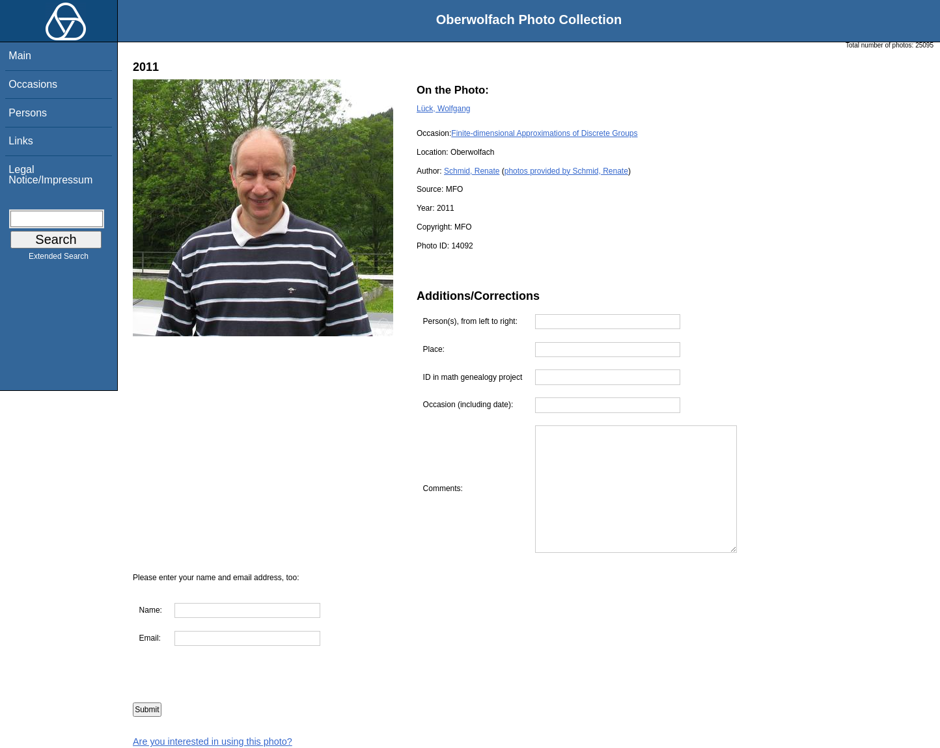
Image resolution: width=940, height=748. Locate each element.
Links (20, 140)
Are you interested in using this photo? (212, 741)
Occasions (32, 84)
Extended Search (59, 259)
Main (19, 55)
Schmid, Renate (471, 171)
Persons (27, 112)
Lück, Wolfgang (444, 108)
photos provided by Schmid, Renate (566, 171)
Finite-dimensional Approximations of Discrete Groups (544, 133)
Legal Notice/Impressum (50, 174)
